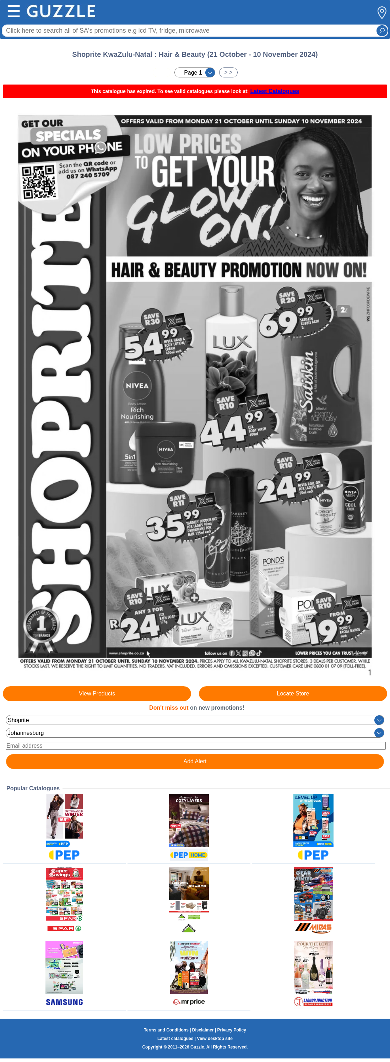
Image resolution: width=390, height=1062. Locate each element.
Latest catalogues (175, 1038)
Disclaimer (203, 1030)
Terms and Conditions (166, 1030)
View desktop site (214, 1038)
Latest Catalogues (274, 91)
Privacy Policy (231, 1030)
